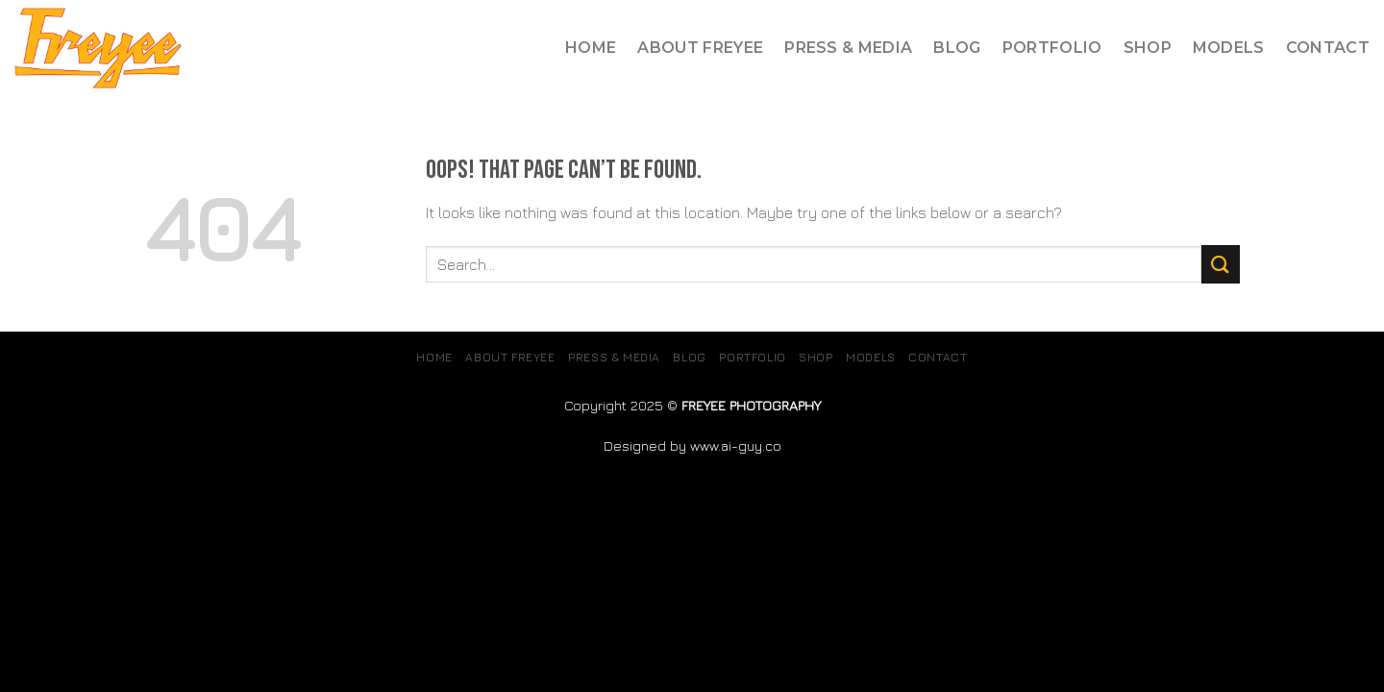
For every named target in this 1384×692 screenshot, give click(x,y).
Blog (956, 47)
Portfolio (1052, 47)
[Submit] (1220, 264)
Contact (1328, 47)
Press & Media (848, 47)
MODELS (1229, 47)
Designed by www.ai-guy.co (692, 445)
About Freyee (700, 47)
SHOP (1148, 47)
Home (590, 47)
